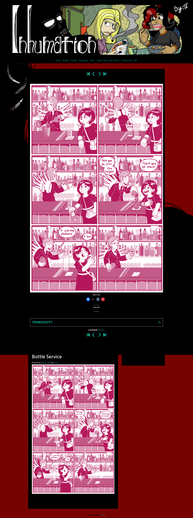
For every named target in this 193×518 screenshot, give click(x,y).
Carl (55, 362)
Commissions (126, 60)
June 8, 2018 (46, 362)
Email (99, 60)
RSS (135, 60)
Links (92, 60)
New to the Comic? (111, 60)
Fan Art (74, 60)
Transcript (42, 322)
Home (58, 60)
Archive (66, 60)
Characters (83, 60)
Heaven (101, 330)
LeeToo (103, 515)
